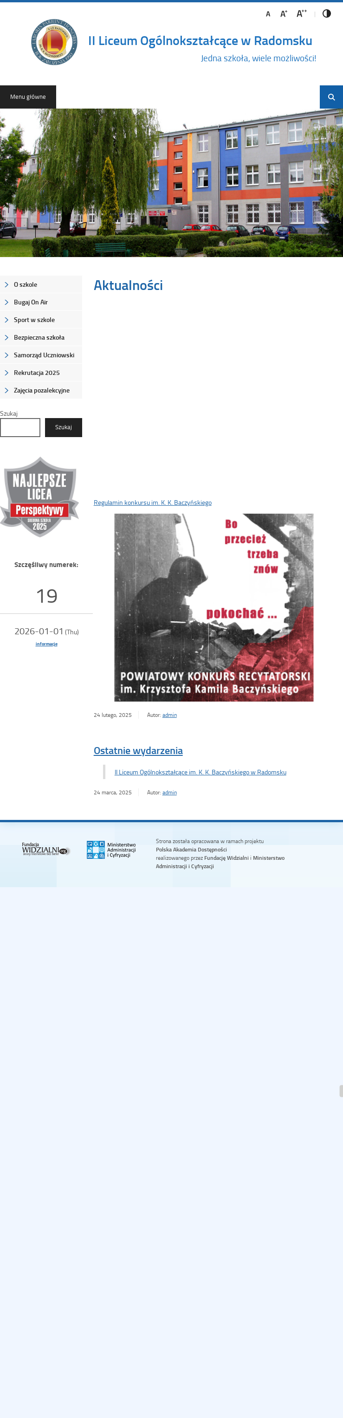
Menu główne (28, 96)
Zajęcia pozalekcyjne (42, 390)
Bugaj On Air (31, 301)
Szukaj (9, 413)
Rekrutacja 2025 (37, 372)
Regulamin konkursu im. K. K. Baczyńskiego (153, 502)
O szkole (25, 284)
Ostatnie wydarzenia (138, 750)
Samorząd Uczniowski (44, 354)
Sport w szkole (34, 319)
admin (169, 715)
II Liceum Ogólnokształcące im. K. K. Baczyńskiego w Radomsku (200, 771)
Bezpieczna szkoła (39, 337)
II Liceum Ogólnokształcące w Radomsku (200, 40)
